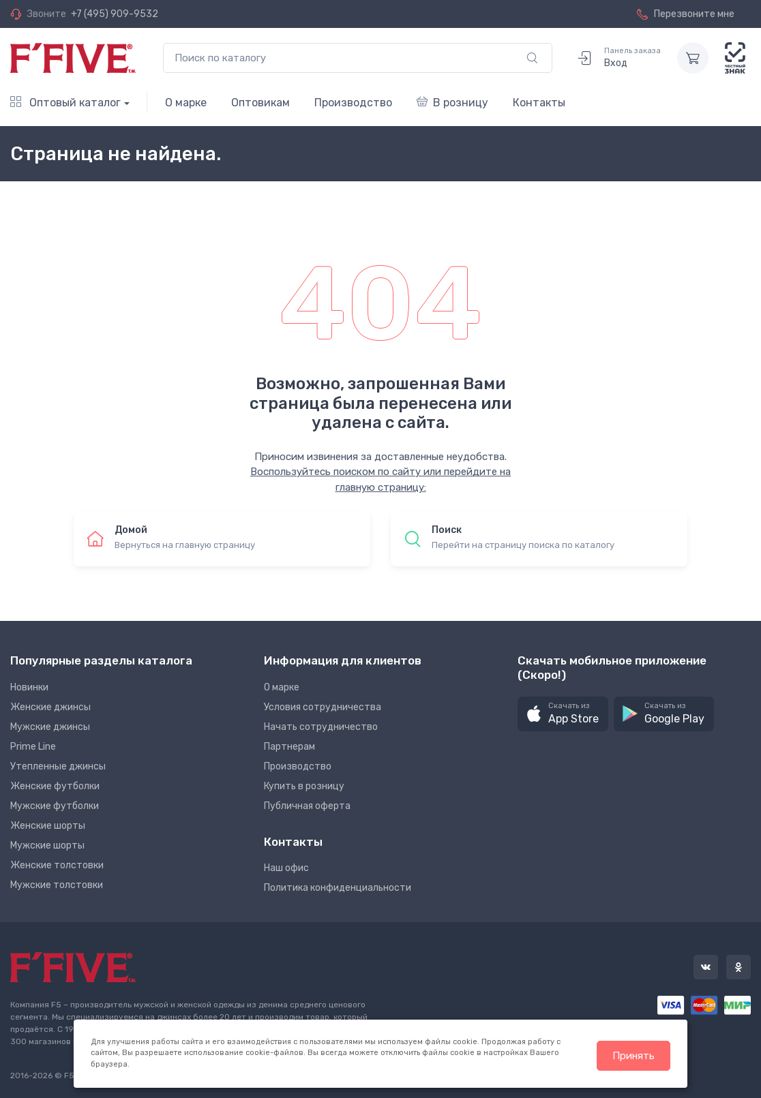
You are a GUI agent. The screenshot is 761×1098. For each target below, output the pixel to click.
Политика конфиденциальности (337, 888)
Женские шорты (47, 826)
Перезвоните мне (685, 14)
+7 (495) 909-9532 (114, 14)
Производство (353, 102)
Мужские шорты (47, 845)
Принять (633, 1056)
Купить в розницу (304, 786)
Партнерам (289, 746)
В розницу (452, 102)
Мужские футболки (54, 806)
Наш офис (286, 868)
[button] (563, 714)
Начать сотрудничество (321, 727)
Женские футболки (55, 786)
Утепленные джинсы (58, 766)
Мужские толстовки (56, 885)
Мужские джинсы (50, 727)
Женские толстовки (57, 865)
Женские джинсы (50, 707)
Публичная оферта (307, 806)
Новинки (29, 687)
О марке (186, 102)
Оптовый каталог (65, 102)
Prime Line (33, 746)
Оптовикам (260, 102)
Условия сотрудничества (322, 707)
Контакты (539, 102)
